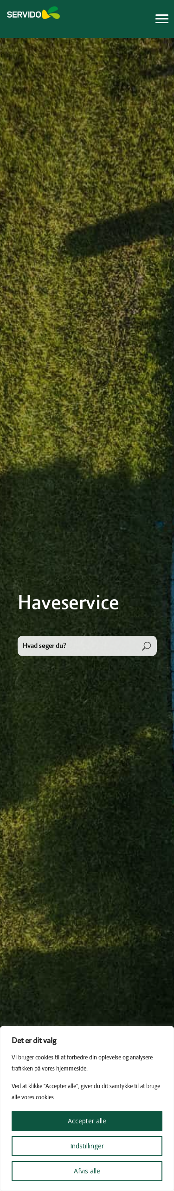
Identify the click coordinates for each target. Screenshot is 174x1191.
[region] (87, 1108)
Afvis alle (87, 1170)
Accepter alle (87, 1120)
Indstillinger (87, 1145)
